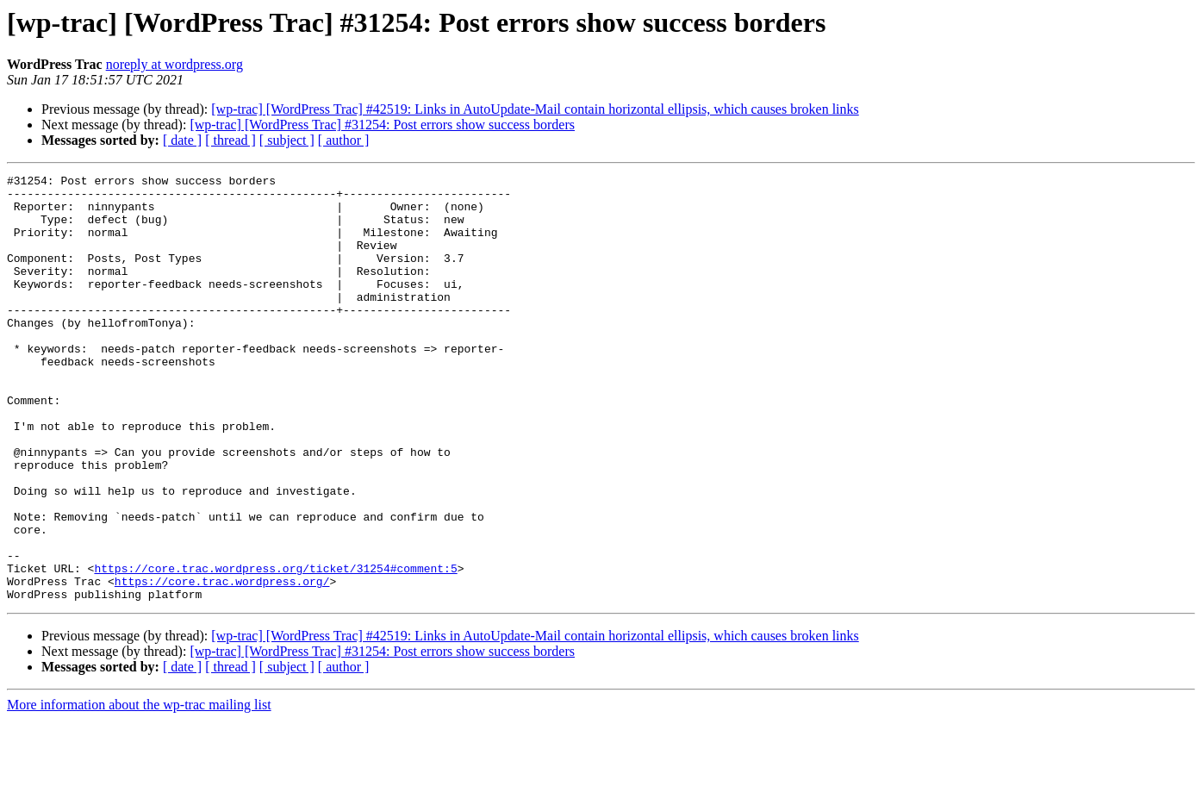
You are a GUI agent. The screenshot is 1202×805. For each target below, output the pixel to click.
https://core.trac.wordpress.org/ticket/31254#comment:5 (275, 648)
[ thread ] (230, 140)
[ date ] (182, 140)
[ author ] (344, 140)
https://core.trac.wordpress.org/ (222, 663)
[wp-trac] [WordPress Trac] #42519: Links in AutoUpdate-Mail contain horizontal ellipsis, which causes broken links (534, 109)
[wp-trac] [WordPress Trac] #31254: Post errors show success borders (382, 124)
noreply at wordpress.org (174, 64)
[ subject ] (287, 140)
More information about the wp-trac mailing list (139, 790)
